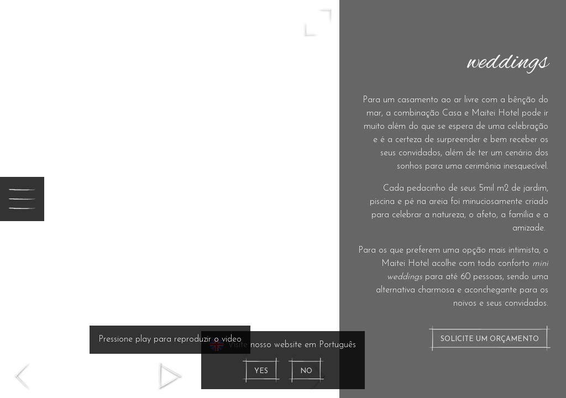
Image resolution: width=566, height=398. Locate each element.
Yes (261, 371)
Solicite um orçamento (490, 339)
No (306, 371)
